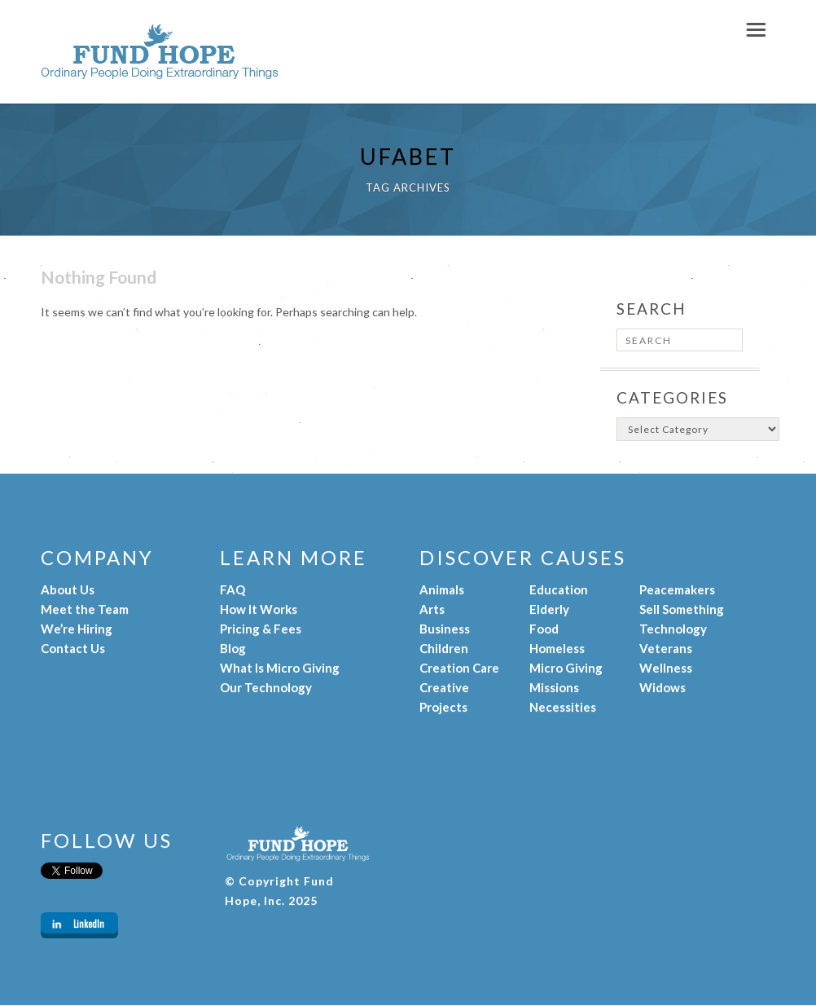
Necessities (562, 706)
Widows (662, 687)
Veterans (665, 648)
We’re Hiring (76, 628)
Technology (673, 628)
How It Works (258, 609)
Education (558, 589)
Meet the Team (85, 609)
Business (444, 628)
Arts (432, 609)
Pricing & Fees (260, 628)
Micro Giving (566, 667)
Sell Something (681, 609)
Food (544, 628)
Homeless (557, 648)
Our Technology (266, 687)
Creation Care (459, 667)
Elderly (549, 609)
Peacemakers (677, 589)
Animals (441, 589)
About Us (67, 589)
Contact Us (73, 648)
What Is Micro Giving (280, 667)
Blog (233, 648)
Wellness (665, 667)
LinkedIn (88, 923)
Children (443, 648)
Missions (554, 687)
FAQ (232, 589)
